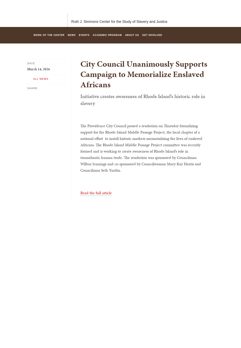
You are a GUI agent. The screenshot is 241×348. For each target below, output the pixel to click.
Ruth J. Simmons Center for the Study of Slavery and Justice (119, 13)
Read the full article (96, 193)
